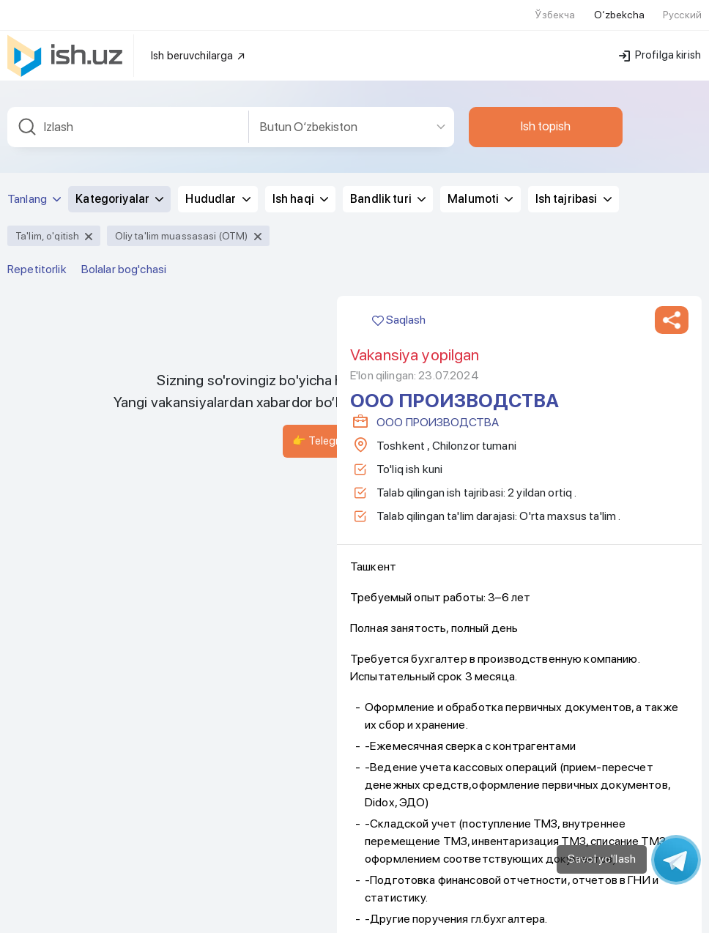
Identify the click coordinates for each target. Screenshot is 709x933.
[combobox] (128, 109)
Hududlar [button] (217, 180)
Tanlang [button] (34, 180)
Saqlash (399, 301)
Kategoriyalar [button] (119, 180)
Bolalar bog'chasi (123, 251)
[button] (671, 302)
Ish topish (546, 107)
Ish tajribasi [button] (573, 180)
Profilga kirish (660, 36)
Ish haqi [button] (300, 180)
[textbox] (128, 109)
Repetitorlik (37, 251)
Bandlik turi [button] (388, 180)
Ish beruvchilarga (198, 37)
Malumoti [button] (480, 180)
